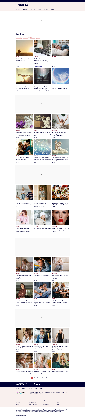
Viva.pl (58, 400)
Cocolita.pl (17, 404)
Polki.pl (44, 402)
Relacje (38, 37)
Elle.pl (17, 400)
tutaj (25, 415)
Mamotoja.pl (31, 400)
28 (42, 377)
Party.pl (44, 400)
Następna (50, 377)
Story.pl (58, 404)
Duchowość (19, 37)
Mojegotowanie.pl (32, 402)
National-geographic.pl (33, 404)
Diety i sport (32, 37)
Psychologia (26, 37)
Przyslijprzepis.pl (46, 404)
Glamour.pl (18, 402)
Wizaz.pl (58, 402)
